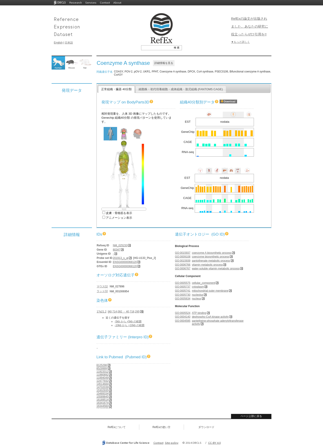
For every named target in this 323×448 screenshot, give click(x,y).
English (58, 42)
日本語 (69, 42)
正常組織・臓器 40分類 (116, 89)
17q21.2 (101, 311)
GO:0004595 (182, 320)
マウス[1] (102, 286)
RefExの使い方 (162, 427)
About (117, 2)
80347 (116, 249)
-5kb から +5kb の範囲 (128, 321)
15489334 (102, 393)
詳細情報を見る (163, 63)
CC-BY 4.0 (214, 442)
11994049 (102, 377)
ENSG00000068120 (125, 262)
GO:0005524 (182, 313)
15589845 (102, 396)
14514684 (102, 384)
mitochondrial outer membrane (210, 290)
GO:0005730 (182, 294)
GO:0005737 (182, 286)
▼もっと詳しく (240, 42)
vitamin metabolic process (207, 264)
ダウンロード (206, 427)
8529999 (101, 368)
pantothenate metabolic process (211, 260)
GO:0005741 (182, 290)
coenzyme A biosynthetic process (211, 252)
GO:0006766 (182, 264)
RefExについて (117, 427)
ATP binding (199, 313)
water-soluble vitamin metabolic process (216, 268)
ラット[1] (102, 291)
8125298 (101, 365)
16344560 (102, 406)
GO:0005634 (182, 298)
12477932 (102, 380)
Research (75, 2)
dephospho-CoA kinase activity (210, 316)
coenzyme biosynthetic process (210, 256)
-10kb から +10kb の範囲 (129, 325)
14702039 (102, 387)
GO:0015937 (182, 252)
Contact (105, 2)
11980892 (102, 374)
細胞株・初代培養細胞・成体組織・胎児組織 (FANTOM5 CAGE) (181, 89)
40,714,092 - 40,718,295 (124, 311)
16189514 (102, 399)
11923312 (102, 371)
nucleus (196, 298)
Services (90, 2)
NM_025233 (120, 245)
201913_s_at (120, 258)
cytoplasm (198, 286)
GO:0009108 (182, 256)
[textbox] (156, 48)
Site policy (171, 442)
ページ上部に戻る (251, 416)
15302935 (102, 390)
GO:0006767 (182, 268)
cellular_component (203, 282)
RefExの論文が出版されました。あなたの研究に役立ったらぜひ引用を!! (249, 26)
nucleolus (197, 294)
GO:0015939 (182, 260)
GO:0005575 (182, 282)
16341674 (102, 402)
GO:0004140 (182, 316)
